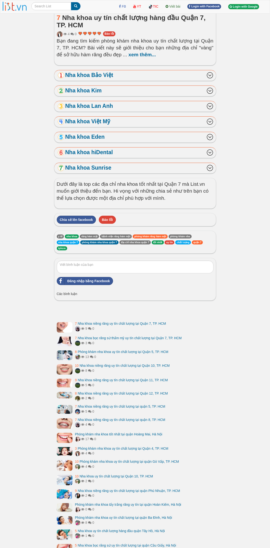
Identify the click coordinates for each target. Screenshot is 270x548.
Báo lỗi (109, 33)
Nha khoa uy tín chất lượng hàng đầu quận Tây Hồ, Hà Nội (120, 531)
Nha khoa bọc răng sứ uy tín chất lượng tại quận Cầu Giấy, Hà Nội (125, 545)
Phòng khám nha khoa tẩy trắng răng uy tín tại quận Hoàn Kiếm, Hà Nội (128, 504)
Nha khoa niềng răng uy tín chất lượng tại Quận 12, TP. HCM (121, 393)
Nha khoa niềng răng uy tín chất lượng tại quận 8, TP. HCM (120, 420)
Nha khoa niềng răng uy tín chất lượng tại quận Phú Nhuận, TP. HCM (127, 491)
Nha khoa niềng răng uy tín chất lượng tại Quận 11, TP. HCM (121, 380)
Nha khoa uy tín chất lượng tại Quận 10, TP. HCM (114, 476)
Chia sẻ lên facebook (76, 220)
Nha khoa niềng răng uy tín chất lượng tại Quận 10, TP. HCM (122, 365)
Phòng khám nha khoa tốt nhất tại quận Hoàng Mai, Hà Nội (118, 434)
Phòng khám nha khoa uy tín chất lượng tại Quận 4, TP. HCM (121, 448)
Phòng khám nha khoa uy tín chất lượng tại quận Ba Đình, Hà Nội (123, 517)
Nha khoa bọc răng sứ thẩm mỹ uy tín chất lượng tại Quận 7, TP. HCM (128, 338)
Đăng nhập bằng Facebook (83, 281)
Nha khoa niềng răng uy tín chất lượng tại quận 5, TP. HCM (120, 406)
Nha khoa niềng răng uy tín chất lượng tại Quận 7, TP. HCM (120, 323)
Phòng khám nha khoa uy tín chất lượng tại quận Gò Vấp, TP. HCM (127, 461)
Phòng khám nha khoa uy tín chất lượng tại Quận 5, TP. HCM (121, 352)
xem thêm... (142, 54)
